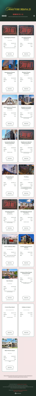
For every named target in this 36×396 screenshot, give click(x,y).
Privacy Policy (16, 391)
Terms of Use (20, 391)
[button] (34, 16)
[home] (5, 16)
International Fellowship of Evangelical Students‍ (20, 390)
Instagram (18, 384)
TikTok (22, 384)
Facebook (25, 384)
